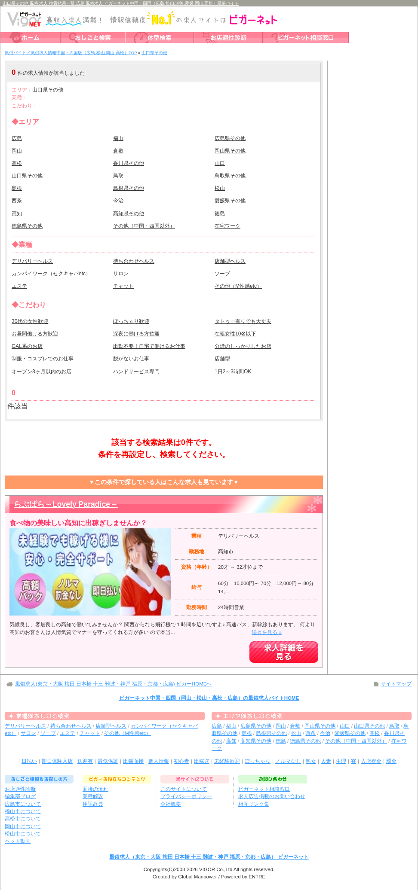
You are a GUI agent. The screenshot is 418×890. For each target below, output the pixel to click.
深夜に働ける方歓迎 (136, 334)
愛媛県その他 (230, 201)
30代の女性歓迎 (30, 321)
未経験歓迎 (227, 761)
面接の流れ (95, 789)
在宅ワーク (227, 226)
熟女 (311, 761)
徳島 (220, 213)
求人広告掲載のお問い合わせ (271, 796)
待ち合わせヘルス (133, 261)
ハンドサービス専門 (136, 372)
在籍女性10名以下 (235, 334)
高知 (17, 213)
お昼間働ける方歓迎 (35, 334)
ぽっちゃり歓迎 (131, 321)
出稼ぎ (201, 761)
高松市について (23, 818)
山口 (220, 163)
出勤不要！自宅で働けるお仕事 (149, 346)
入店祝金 (371, 761)
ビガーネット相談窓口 (264, 789)
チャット (123, 286)
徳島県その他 (27, 226)
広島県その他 (230, 138)
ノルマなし (288, 761)
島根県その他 (128, 188)
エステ (19, 286)
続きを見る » (267, 632)
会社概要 (170, 804)
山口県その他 (27, 176)
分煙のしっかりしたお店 (243, 346)
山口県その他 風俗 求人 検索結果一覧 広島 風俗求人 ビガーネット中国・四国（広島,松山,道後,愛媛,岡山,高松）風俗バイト (121, 3)
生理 (341, 761)
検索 (267, 72)
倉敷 (118, 151)
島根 (17, 188)
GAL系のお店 (27, 346)
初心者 (181, 761)
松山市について (23, 833)
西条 (17, 201)
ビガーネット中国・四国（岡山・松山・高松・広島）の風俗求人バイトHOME (209, 698)
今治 (118, 201)
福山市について (23, 811)
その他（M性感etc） (238, 286)
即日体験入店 (57, 761)
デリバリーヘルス (32, 261)
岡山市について (23, 826)
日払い (29, 761)
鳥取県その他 (230, 176)
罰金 (391, 761)
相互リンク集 (253, 804)
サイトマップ (396, 683)
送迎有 (85, 761)
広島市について (23, 804)
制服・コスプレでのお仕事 (43, 359)
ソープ (222, 274)
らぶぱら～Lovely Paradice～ (66, 504)
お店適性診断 (20, 789)
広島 (17, 138)
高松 (17, 163)
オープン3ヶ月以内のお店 (41, 372)
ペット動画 (18, 841)
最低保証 (108, 761)
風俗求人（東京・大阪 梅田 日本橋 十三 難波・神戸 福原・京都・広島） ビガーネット (208, 857)
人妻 (326, 761)
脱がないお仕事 (131, 359)
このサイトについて (183, 789)
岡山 (17, 151)
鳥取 (118, 176)
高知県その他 (128, 213)
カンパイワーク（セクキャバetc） (51, 274)
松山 (220, 188)
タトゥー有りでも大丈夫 (243, 321)
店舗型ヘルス (230, 261)
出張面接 (133, 761)
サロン (121, 274)
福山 (118, 138)
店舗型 (222, 359)
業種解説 (93, 796)
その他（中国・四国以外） (144, 226)
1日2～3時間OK (233, 372)
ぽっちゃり (257, 761)
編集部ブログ (20, 796)
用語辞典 (93, 804)
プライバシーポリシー (186, 796)
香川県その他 (128, 163)
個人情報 (158, 761)
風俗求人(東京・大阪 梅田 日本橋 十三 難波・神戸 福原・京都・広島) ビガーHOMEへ (113, 683)
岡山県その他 (230, 151)
